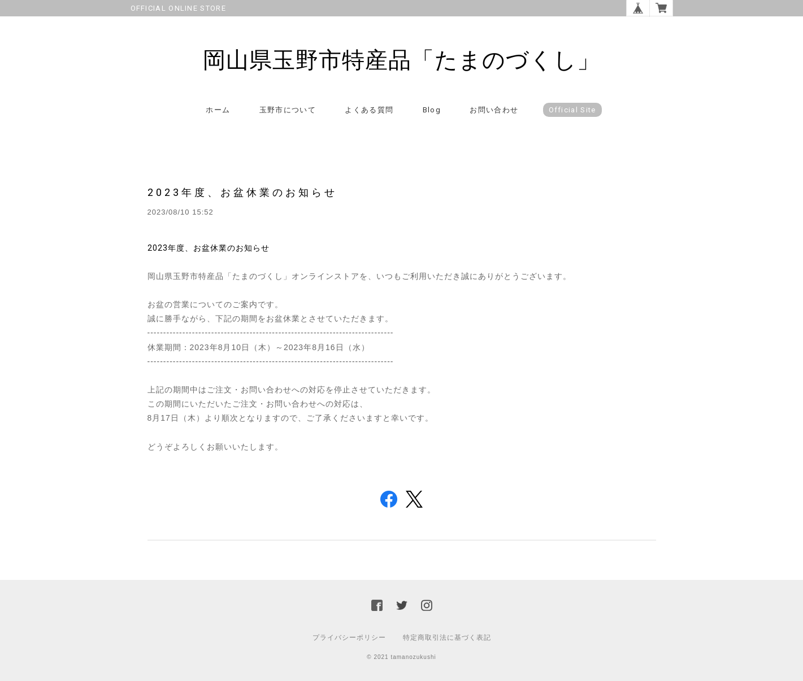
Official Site (572, 110)
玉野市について (287, 110)
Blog (432, 110)
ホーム (218, 110)
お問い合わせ (494, 110)
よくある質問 (369, 110)
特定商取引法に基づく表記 (447, 637)
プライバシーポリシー (349, 637)
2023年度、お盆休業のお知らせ (242, 192)
